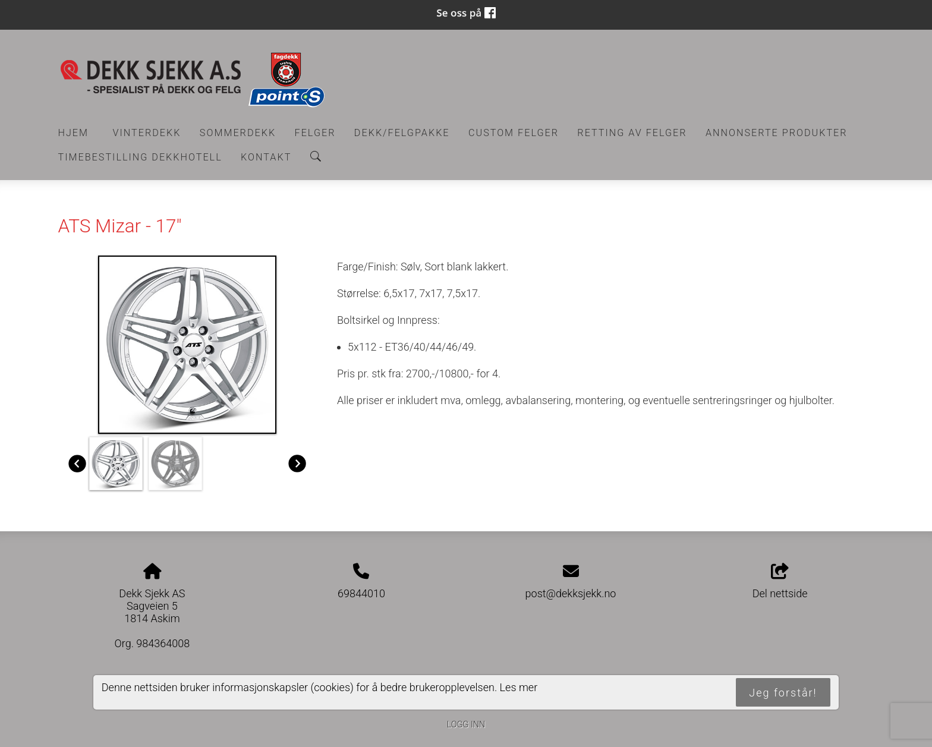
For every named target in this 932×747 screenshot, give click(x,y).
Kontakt (266, 157)
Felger (315, 132)
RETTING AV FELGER (632, 132)
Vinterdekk (146, 132)
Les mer (519, 687)
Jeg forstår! (783, 692)
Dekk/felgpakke (402, 132)
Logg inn (466, 725)
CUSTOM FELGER (513, 132)
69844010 (361, 593)
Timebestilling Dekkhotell (140, 157)
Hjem (73, 132)
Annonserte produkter (777, 132)
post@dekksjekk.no (570, 593)
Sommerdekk (238, 132)
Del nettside (780, 581)
